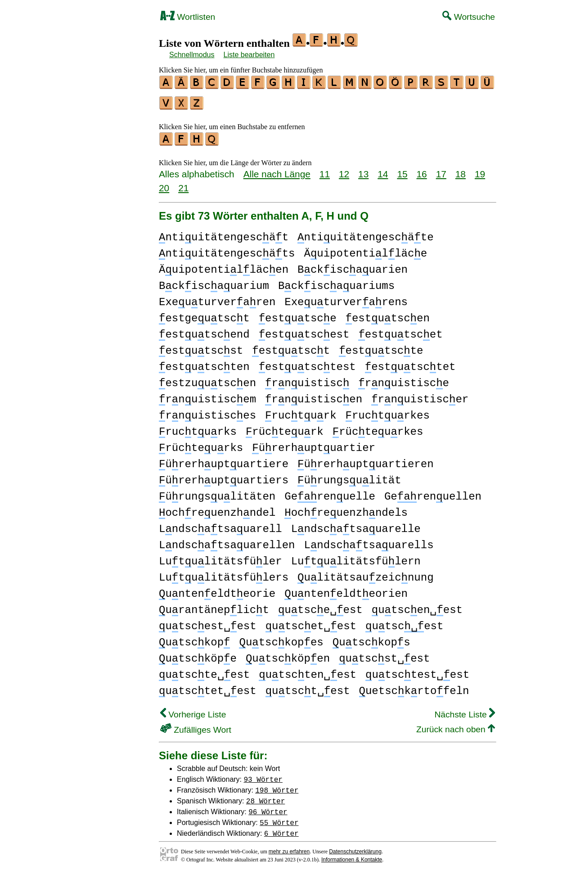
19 (480, 170)
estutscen (387, 314)
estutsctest (307, 363)
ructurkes (388, 411)
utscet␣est (311, 622)
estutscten (204, 363)
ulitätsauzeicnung (365, 573)
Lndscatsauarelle (356, 525)
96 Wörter (267, 807)
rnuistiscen (313, 395)
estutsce (298, 314)
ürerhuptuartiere (223, 460)
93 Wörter (263, 775)
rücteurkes (378, 427)
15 (402, 170)
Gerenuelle (329, 492)
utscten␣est (307, 670)
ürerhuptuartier (313, 444)
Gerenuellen (433, 492)
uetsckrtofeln (414, 687)
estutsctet (410, 363)
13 (363, 170)
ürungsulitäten (217, 492)
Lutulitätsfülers (223, 573)
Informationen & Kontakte (351, 855)
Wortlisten (187, 17)
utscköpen (288, 654)
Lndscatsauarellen (227, 541)
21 (183, 184)
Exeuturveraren (217, 298)
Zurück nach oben (455, 725)
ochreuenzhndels (346, 508)
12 (344, 170)
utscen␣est (417, 606)
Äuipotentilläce (365, 249)
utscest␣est (207, 622)
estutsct (291, 346)
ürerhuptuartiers (223, 476)
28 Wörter (265, 797)
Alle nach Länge (276, 170)
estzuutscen (207, 379)
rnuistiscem (207, 395)
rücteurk (285, 427)
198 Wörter (276, 786)
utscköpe (198, 654)
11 (325, 170)
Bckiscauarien (352, 265)
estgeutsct (204, 314)
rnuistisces (207, 411)
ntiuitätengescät (223, 233)
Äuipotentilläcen (223, 265)
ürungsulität (349, 476)
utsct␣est (308, 687)
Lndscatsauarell (220, 525)
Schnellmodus (192, 55)
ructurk (300, 411)
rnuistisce (403, 379)
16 (422, 170)
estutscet (400, 330)
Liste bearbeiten (249, 55)
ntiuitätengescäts (227, 249)
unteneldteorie (217, 589)
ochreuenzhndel (217, 508)
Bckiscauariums (336, 282)
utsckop (194, 638)
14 (383, 170)
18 (460, 170)
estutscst (201, 346)
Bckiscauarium (214, 282)
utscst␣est (384, 654)
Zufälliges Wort (195, 725)
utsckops (371, 638)
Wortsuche (468, 17)
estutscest (304, 330)
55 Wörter (279, 818)
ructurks (198, 427)
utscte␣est (204, 670)
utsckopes (281, 638)
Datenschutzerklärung (355, 847)
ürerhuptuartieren (365, 460)
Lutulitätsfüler (220, 557)
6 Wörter (281, 829)
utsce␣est (320, 606)
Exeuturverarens (346, 298)
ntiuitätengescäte (365, 233)
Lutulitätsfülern (356, 557)
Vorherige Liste (193, 710)
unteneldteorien (346, 589)
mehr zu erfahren (289, 847)
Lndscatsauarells (368, 541)
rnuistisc (307, 379)
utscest (404, 622)
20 (164, 184)
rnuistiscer (419, 395)
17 (441, 170)
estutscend (204, 330)
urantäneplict (214, 606)
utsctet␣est (207, 687)
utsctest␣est (417, 670)
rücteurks (201, 444)
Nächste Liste (464, 710)
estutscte (381, 346)
